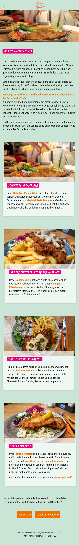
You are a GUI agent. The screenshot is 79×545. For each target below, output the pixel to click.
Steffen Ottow (34, 532)
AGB (54, 536)
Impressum (27, 536)
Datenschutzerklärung (42, 536)
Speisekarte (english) (47, 514)
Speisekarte (25, 514)
